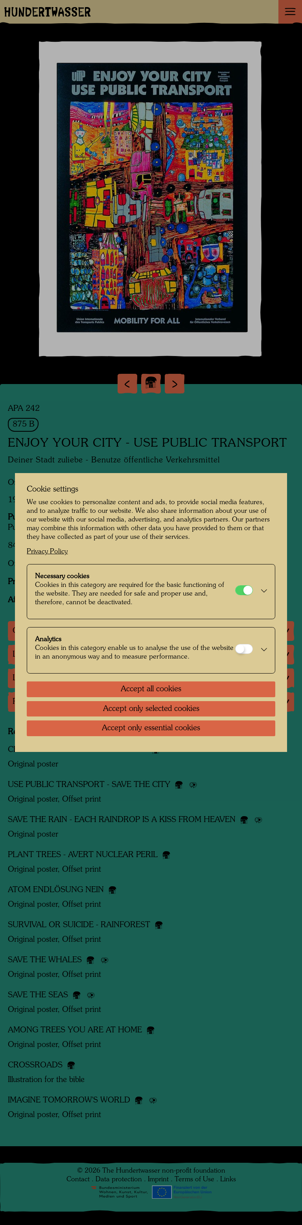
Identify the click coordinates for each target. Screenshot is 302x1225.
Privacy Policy (47, 551)
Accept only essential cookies (151, 728)
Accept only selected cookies (151, 709)
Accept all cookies (151, 689)
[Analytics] (244, 649)
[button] (262, 591)
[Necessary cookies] (244, 590)
